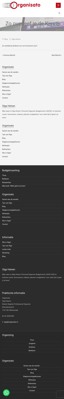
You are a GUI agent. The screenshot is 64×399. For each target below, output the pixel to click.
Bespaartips (6, 182)
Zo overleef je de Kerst (10, 46)
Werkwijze (6, 87)
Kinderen (32, 347)
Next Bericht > (57, 55)
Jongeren (32, 343)
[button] (6, 392)
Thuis (4, 175)
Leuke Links (6, 249)
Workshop (5, 253)
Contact (5, 98)
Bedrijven (5, 179)
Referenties (6, 90)
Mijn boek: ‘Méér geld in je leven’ (13, 186)
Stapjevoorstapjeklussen (11, 83)
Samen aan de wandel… (10, 72)
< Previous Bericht (8, 55)
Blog (6, 39)
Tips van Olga (7, 76)
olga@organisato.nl (11, 322)
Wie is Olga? (6, 94)
